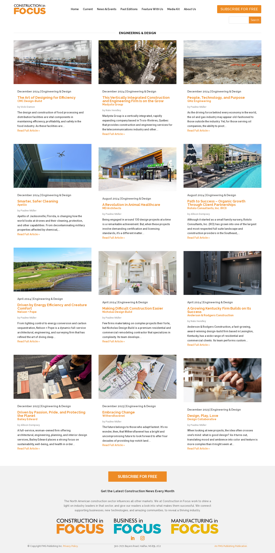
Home (75, 9)
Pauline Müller (28, 210)
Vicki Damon (28, 106)
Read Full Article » (28, 130)
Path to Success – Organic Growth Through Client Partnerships (222, 201)
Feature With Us (152, 9)
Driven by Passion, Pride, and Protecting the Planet (52, 413)
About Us (190, 9)
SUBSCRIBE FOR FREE (137, 476)
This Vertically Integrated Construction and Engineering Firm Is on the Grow (137, 98)
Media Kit (173, 9)
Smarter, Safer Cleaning (52, 199)
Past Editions (129, 9)
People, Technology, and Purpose (222, 96)
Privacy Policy (70, 546)
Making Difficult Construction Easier (137, 307)
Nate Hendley (113, 110)
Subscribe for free (239, 9)
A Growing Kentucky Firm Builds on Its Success (222, 309)
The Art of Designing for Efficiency (52, 96)
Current (88, 9)
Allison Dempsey (30, 425)
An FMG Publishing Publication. (230, 546)
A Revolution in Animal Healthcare (137, 203)
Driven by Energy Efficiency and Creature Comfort (52, 305)
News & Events (106, 9)
